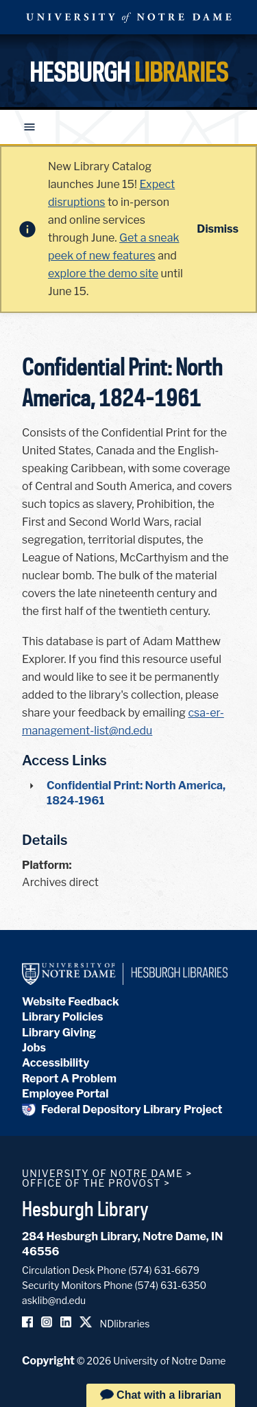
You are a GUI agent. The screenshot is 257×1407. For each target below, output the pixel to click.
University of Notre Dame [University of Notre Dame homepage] (102, 1173)
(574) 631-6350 (170, 1285)
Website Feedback (70, 1001)
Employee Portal (65, 1093)
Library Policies (62, 1016)
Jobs (34, 1047)
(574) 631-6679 (163, 1270)
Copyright (48, 1360)
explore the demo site (103, 273)
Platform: (47, 865)
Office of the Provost (91, 1183)
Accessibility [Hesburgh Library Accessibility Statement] (55, 1062)
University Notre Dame (129, 17)
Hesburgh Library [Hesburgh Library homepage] (85, 1208)
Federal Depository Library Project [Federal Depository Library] (122, 1109)
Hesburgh (128, 72)
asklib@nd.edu (54, 1300)
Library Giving (59, 1032)
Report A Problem (69, 1078)
